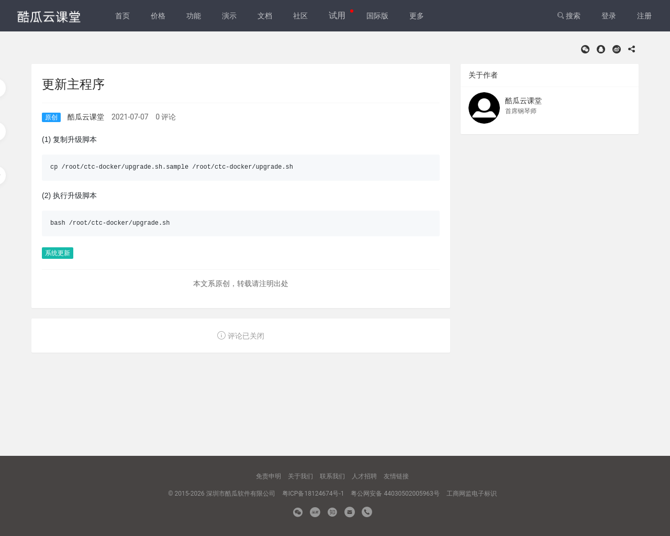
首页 (122, 16)
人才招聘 (364, 476)
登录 (608, 16)
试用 (337, 15)
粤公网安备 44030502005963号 (395, 493)
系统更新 (57, 253)
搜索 (568, 16)
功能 (193, 16)
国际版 (377, 16)
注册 (644, 16)
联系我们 (332, 476)
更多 (416, 16)
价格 (158, 16)
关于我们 (300, 476)
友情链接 (396, 476)
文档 (265, 16)
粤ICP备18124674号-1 (313, 493)
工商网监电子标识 (471, 493)
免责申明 (268, 476)
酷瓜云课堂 (86, 117)
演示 (229, 16)
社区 (300, 16)
